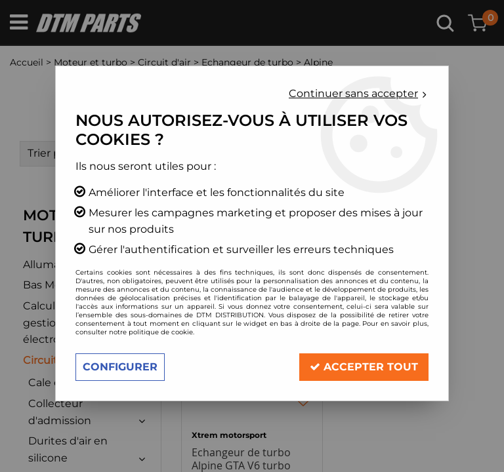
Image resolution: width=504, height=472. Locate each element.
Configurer (120, 367)
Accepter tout (364, 367)
